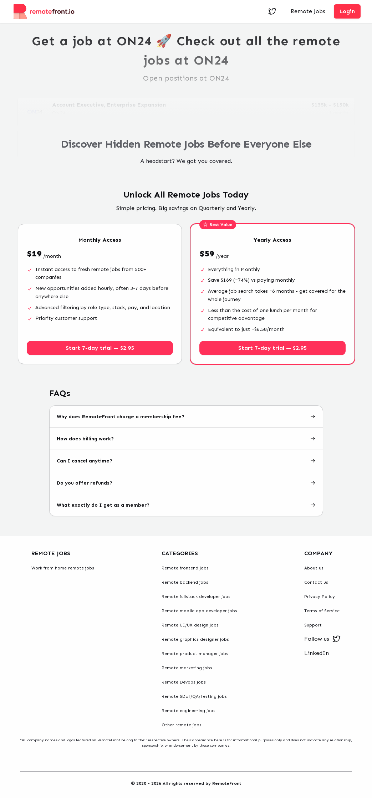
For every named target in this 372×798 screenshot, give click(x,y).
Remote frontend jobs (185, 568)
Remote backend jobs (185, 582)
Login (347, 11)
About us (313, 568)
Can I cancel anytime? (186, 461)
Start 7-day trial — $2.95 (100, 347)
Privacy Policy (319, 596)
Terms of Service (322, 610)
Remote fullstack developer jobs (196, 596)
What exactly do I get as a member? (186, 505)
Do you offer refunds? (186, 483)
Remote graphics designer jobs (195, 639)
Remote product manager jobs (195, 653)
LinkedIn (316, 653)
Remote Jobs (308, 11)
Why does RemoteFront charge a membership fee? (186, 417)
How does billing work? (186, 439)
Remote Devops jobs (184, 682)
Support (313, 625)
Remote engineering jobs (188, 710)
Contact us (316, 582)
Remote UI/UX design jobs (190, 625)
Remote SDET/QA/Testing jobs (194, 696)
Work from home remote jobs (62, 568)
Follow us (322, 639)
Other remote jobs (182, 724)
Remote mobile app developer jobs (199, 610)
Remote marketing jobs (187, 667)
